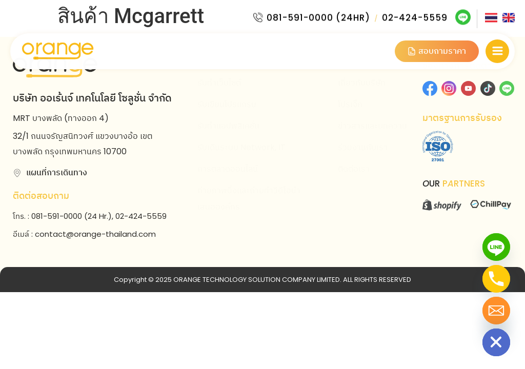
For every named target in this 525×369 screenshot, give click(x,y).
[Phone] (496, 279)
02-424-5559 (415, 16)
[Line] (496, 247)
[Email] (496, 310)
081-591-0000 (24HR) (318, 16)
